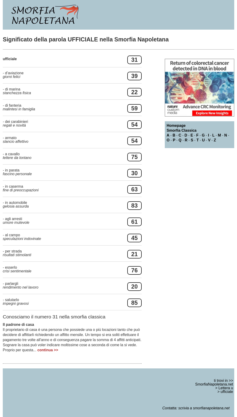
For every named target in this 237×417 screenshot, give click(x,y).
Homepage (176, 126)
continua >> (47, 350)
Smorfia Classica (181, 130)
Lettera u (225, 388)
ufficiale (227, 392)
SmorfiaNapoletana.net (214, 384)
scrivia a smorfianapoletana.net (204, 408)
